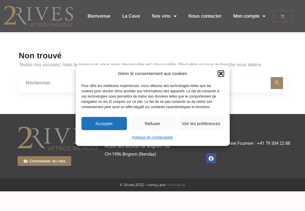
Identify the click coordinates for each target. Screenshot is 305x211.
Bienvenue (99, 15)
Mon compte (249, 16)
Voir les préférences (201, 123)
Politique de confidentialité (152, 137)
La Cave (131, 15)
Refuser (152, 123)
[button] (221, 73)
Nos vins (164, 16)
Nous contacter (204, 15)
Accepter (104, 123)
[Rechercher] (277, 83)
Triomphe (175, 185)
